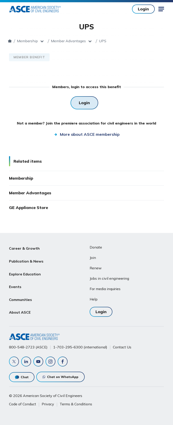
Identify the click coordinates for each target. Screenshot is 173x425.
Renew (96, 268)
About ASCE (20, 301)
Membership (56, 41)
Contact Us (122, 347)
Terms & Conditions (76, 404)
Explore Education (25, 269)
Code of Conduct (22, 404)
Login (101, 311)
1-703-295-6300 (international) (80, 347)
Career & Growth (24, 247)
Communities (20, 291)
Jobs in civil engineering (109, 278)
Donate (96, 247)
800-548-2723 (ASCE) (28, 347)
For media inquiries (105, 288)
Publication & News (26, 258)
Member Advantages (97, 41)
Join (93, 257)
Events (15, 280)
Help (94, 299)
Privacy (48, 404)
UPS (132, 41)
